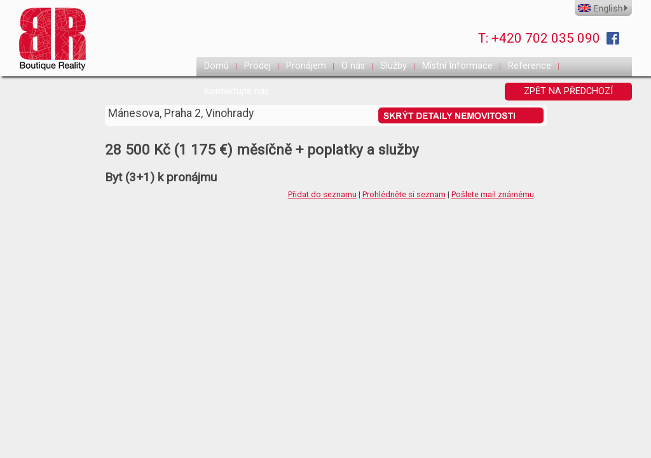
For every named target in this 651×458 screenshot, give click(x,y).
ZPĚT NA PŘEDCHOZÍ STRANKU (568, 93)
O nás (353, 65)
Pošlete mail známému (492, 194)
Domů (216, 65)
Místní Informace (457, 65)
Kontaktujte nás (236, 91)
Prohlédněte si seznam (404, 194)
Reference (529, 65)
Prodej (257, 65)
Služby (393, 65)
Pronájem (306, 65)
